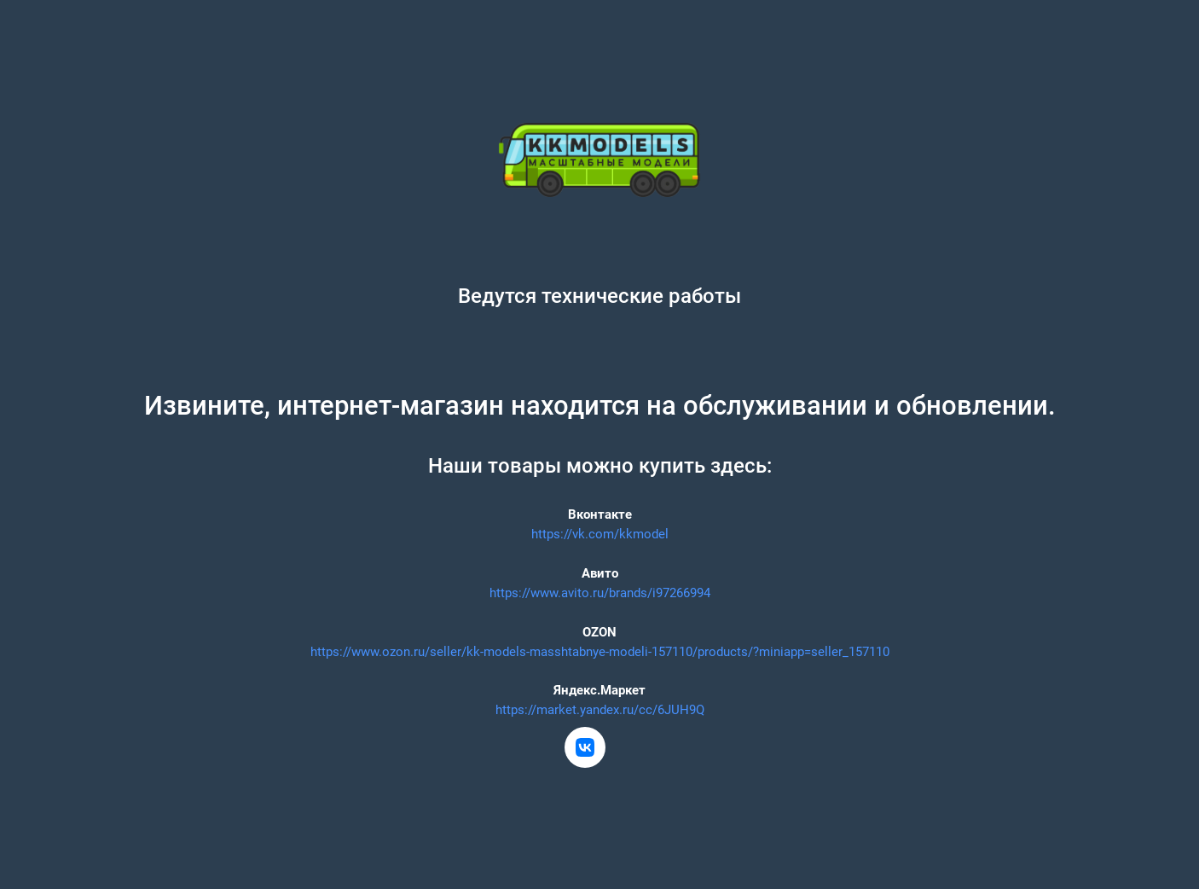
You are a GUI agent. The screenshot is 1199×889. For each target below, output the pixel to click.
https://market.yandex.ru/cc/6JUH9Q (599, 710)
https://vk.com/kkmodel (600, 534)
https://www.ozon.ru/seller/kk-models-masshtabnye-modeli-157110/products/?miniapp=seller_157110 (599, 651)
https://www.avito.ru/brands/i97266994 (599, 593)
